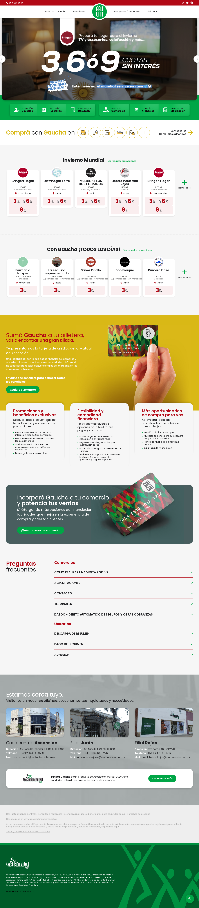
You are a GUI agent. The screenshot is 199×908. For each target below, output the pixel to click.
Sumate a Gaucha (55, 11)
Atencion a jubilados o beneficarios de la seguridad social (94, 814)
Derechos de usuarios (138, 814)
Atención (23, 110)
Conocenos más (162, 778)
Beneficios (79, 11)
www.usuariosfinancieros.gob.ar (40, 819)
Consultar (143, 110)
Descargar (80, 110)
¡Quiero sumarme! (23, 390)
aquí (116, 826)
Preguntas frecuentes (127, 11)
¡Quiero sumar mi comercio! (41, 530)
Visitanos (152, 11)
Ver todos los (176, 132)
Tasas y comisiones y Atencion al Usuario (28, 831)
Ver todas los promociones (122, 161)
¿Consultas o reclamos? (49, 814)
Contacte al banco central (20, 814)
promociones (184, 183)
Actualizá (51, 110)
